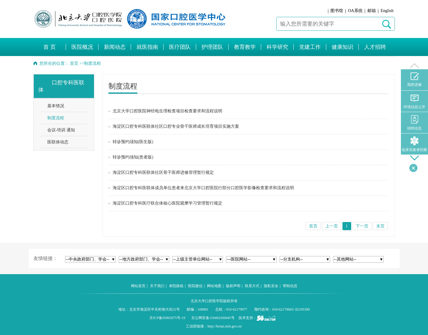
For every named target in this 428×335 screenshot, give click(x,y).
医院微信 (195, 286)
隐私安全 (271, 286)
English (387, 10)
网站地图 (214, 286)
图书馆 (336, 10)
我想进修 (414, 79)
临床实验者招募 (414, 144)
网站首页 (138, 286)
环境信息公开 (414, 101)
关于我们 (157, 286)
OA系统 (355, 10)
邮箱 (371, 10)
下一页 (362, 226)
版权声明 (233, 286)
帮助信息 (290, 286)
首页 (74, 63)
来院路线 (176, 286)
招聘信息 (414, 122)
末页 (380, 226)
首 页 (49, 47)
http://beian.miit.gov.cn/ (225, 326)
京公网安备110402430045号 (213, 318)
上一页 (331, 226)
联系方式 (252, 286)
